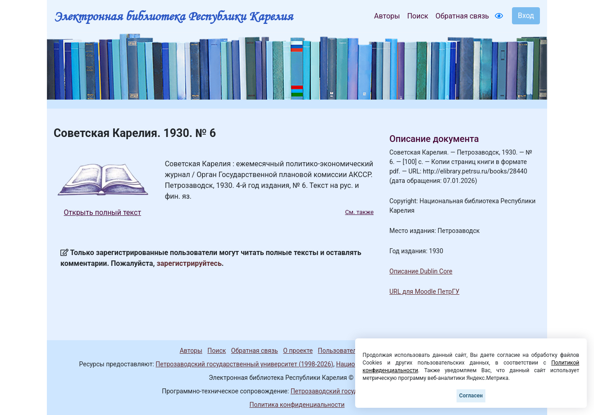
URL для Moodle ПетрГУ (424, 291)
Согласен (471, 395)
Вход (526, 15)
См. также (359, 212)
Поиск (417, 16)
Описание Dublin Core (420, 271)
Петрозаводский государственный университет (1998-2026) (244, 364)
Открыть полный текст (103, 212)
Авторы (387, 16)
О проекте (298, 350)
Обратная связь (462, 16)
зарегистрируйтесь (189, 263)
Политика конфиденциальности (296, 404)
